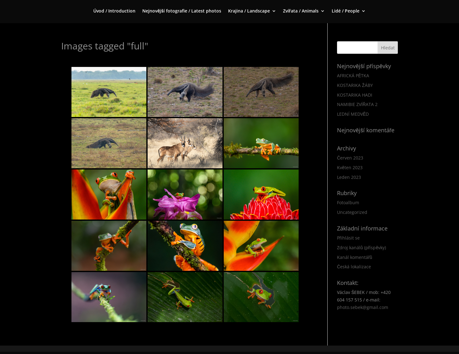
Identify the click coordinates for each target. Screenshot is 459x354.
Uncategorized (352, 212)
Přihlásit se (348, 238)
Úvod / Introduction (114, 11)
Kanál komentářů (354, 257)
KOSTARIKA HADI (354, 95)
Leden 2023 (349, 177)
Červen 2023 (350, 158)
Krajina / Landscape (249, 11)
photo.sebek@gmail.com (362, 307)
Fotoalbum (348, 202)
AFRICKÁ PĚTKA (353, 75)
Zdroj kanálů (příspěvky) (361, 247)
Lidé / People (345, 11)
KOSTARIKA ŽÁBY (355, 85)
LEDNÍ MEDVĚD (353, 114)
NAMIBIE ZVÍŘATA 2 (357, 104)
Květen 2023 (350, 167)
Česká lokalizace (354, 267)
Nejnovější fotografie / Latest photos (181, 11)
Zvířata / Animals (300, 11)
